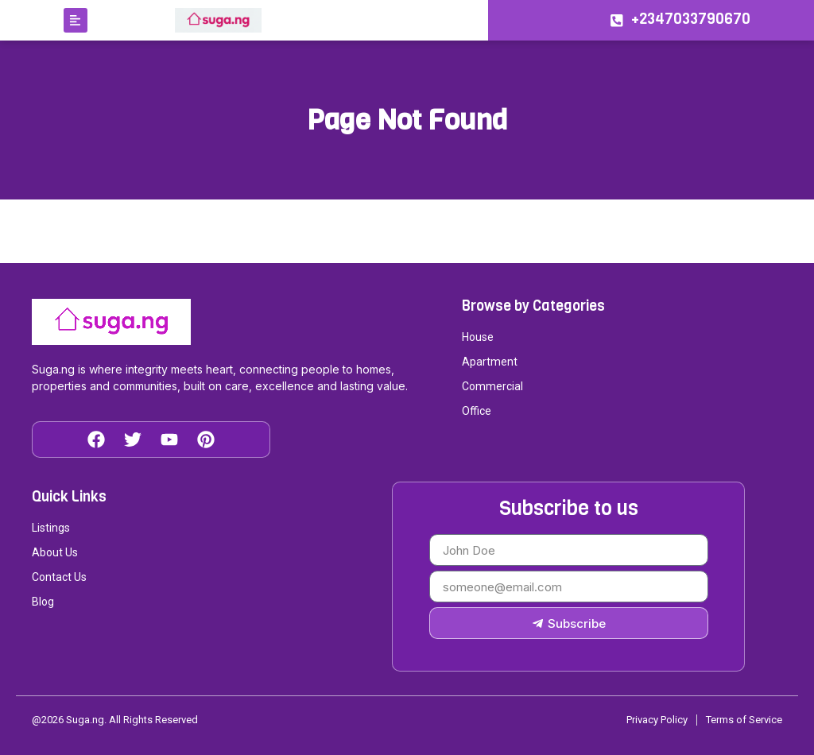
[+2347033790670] (616, 21)
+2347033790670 (691, 19)
